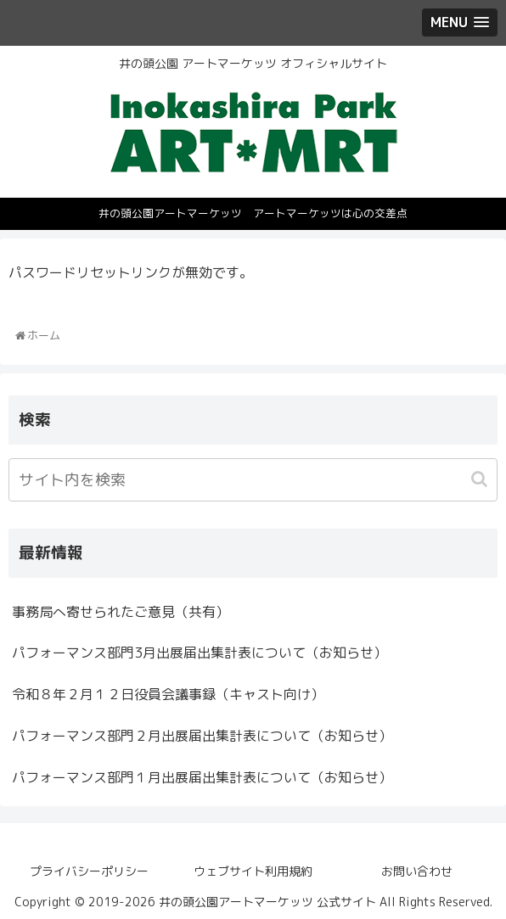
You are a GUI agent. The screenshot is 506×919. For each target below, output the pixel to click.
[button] (481, 479)
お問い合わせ (417, 871)
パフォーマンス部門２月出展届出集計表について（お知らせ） (202, 735)
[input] (253, 480)
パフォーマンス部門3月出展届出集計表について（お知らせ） (199, 652)
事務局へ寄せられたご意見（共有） (120, 611)
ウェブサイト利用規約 (253, 871)
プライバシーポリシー (89, 871)
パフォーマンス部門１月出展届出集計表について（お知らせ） (202, 777)
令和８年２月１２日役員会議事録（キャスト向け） (168, 694)
